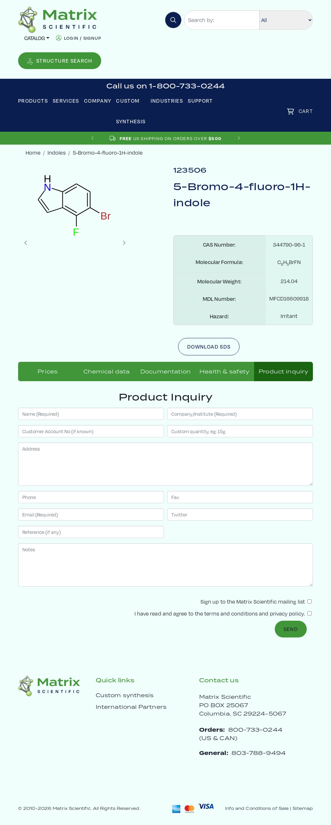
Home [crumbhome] (33, 152)
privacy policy (287, 613)
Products (33, 100)
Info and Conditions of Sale (257, 808)
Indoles (57, 152)
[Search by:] (222, 20)
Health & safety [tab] (224, 371)
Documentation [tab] (165, 371)
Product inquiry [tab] (283, 371)
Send (290, 629)
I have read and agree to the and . (223, 613)
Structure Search (59, 61)
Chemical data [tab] (106, 371)
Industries (167, 100)
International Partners (131, 706)
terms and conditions (231, 613)
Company (98, 100)
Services (66, 100)
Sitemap (303, 808)
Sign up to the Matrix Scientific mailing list (256, 601)
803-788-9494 (258, 753)
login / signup (82, 38)
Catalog (34, 38)
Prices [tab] (47, 371)
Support (200, 100)
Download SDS (208, 346)
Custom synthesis (125, 695)
